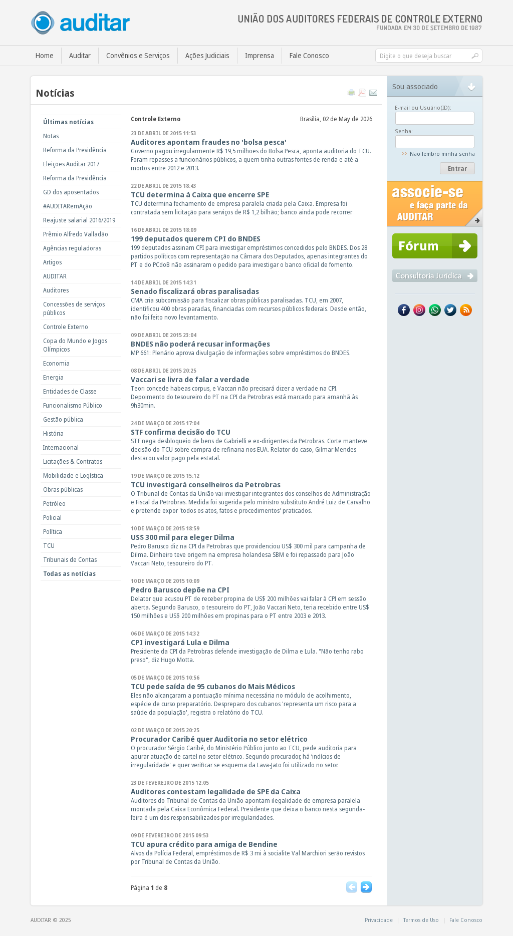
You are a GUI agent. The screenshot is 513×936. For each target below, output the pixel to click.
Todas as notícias (69, 573)
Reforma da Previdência (75, 150)
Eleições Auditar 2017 (71, 164)
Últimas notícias (68, 122)
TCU (49, 545)
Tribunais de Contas (70, 559)
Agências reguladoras (72, 248)
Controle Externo (65, 327)
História (53, 433)
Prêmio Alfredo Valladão (75, 234)
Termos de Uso (421, 919)
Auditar (80, 55)
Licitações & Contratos (72, 461)
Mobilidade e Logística (73, 475)
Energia (53, 377)
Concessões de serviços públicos (74, 308)
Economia (56, 363)
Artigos (52, 262)
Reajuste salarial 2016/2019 (79, 220)
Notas (51, 136)
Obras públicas (63, 489)
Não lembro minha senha (442, 153)
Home (45, 55)
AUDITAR (55, 276)
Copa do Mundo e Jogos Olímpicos (75, 345)
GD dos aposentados (71, 192)
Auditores (56, 290)
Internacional (61, 447)
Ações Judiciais (207, 55)
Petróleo (54, 503)
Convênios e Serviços (138, 55)
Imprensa (259, 55)
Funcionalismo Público (72, 405)
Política (52, 531)
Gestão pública (63, 419)
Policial (52, 517)
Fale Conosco (309, 55)
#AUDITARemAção (67, 206)
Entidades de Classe (70, 391)
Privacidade (379, 919)
